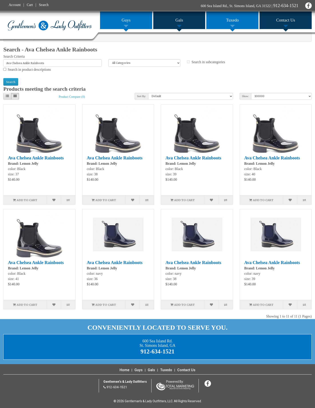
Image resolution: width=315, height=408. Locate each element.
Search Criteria (14, 56)
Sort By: (141, 96)
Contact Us (186, 370)
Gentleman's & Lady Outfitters (49, 25)
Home (124, 370)
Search (44, 5)
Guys (138, 370)
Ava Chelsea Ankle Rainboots (36, 157)
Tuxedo (166, 370)
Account (15, 5)
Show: (245, 96)
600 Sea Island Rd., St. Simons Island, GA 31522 (236, 6)
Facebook (308, 5)
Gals (151, 370)
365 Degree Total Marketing (175, 386)
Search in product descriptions (27, 69)
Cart (30, 5)
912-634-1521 (285, 5)
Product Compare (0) (72, 96)
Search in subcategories (206, 62)
